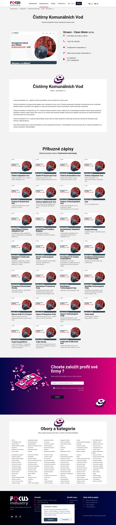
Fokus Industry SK (91, 502)
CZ (91, 4)
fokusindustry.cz (14, 8)
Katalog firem (43, 3)
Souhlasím (51, 519)
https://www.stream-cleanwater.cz (79, 53)
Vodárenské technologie (34, 8)
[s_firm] (67, 383)
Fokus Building (90, 507)
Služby (53, 3)
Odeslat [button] (57, 397)
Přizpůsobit (65, 519)
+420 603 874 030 (42, 502)
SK (96, 4)
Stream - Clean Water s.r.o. (47, 8)
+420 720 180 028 (73, 41)
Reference (61, 3)
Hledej (79, 3)
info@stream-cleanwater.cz (76, 47)
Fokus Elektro (90, 504)
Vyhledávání (33, 3)
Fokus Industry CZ (91, 500)
